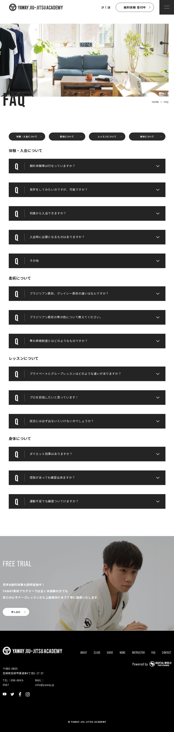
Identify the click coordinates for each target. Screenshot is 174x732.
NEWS (122, 652)
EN (109, 7)
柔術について (67, 136)
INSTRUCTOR (138, 652)
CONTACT (166, 652)
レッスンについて (107, 136)
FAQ (153, 652)
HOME (155, 102)
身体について (147, 136)
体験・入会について (26, 136)
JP (102, 7)
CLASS (97, 652)
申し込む (16, 611)
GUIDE (110, 652)
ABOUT (83, 652)
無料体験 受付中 (135, 7)
